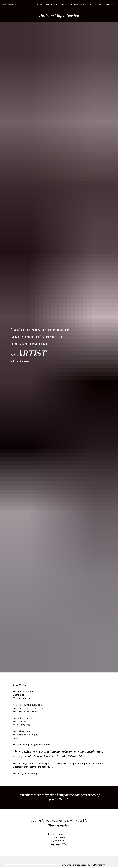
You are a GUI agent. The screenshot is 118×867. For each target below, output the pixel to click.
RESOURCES (95, 5)
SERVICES (51, 5)
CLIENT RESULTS (78, 5)
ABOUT (64, 5)
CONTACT (109, 5)
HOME (39, 5)
